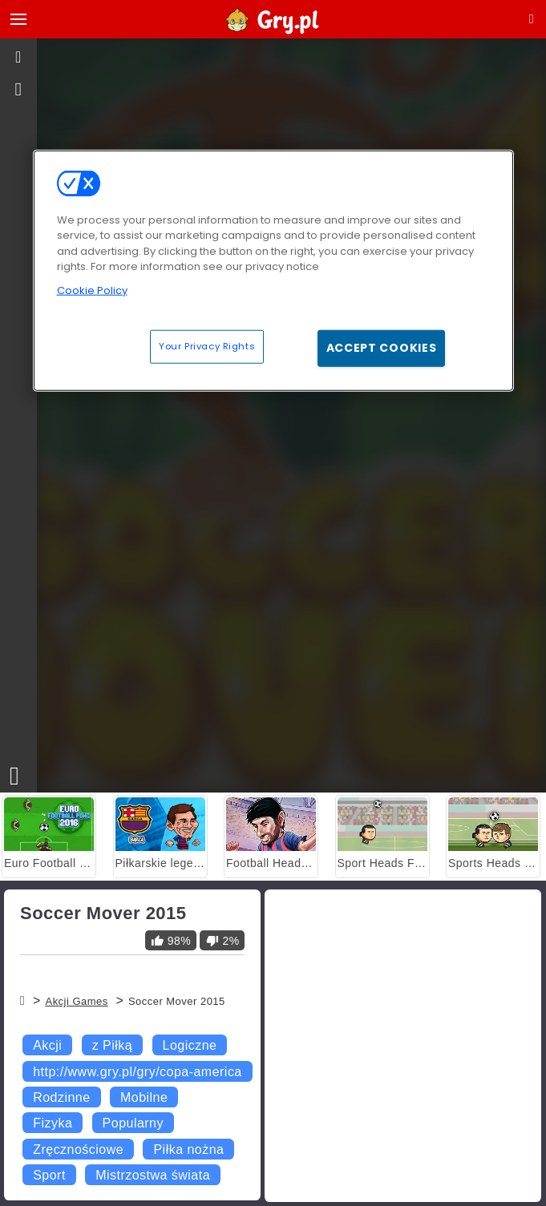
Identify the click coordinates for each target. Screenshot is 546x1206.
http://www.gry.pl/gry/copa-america (137, 1072)
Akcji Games (76, 1001)
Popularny (133, 1123)
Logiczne (190, 1045)
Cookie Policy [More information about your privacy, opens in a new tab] (92, 289)
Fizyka (52, 1123)
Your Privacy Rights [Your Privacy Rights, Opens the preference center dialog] (207, 346)
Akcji (47, 1045)
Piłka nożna (188, 1149)
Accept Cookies (381, 348)
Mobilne (144, 1097)
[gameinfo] (18, 89)
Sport (49, 1175)
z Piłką (112, 1045)
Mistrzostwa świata (152, 1175)
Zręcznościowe (78, 1149)
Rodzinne (61, 1097)
